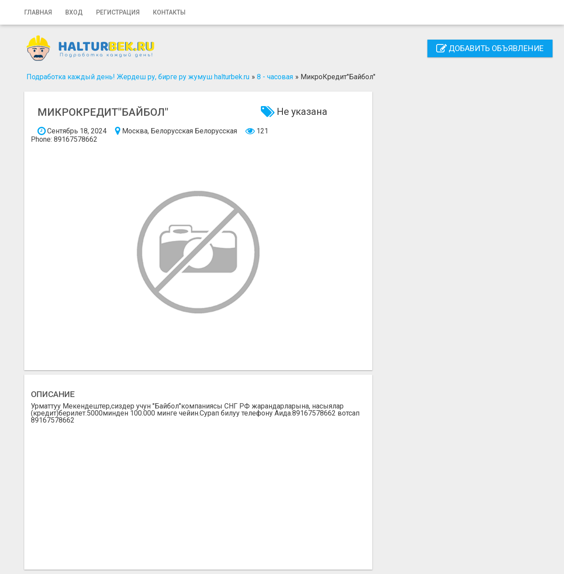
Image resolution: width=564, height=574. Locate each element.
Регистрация (118, 12)
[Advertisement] (198, 490)
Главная (38, 12)
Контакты (169, 12)
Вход (74, 12)
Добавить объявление (490, 48)
